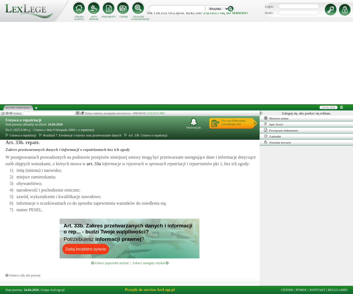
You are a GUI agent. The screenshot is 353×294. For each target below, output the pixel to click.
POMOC (302, 290)
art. (93, 163)
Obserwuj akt (193, 123)
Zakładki (272, 136)
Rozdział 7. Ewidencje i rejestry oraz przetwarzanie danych (80, 135)
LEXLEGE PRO (155, 113)
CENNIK (123, 17)
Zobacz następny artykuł (150, 263)
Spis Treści (273, 124)
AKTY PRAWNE (93, 18)
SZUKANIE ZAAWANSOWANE (138, 18)
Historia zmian (276, 118)
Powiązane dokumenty (281, 130)
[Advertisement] (176, 63)
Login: (269, 6)
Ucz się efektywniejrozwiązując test (233, 122)
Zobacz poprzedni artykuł (110, 263)
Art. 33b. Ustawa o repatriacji (146, 135)
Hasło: (269, 13)
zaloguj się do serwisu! (225, 13)
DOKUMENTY (109, 17)
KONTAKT (318, 290)
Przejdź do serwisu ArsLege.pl (150, 290)
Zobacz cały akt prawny (23, 275)
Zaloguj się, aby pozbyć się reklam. (306, 113)
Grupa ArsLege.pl (53, 290)
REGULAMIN (338, 290)
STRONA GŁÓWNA (79, 18)
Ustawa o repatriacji (23, 120)
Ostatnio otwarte (277, 142)
